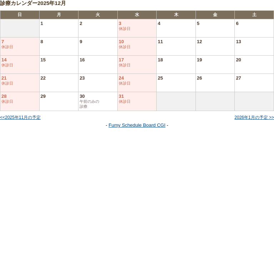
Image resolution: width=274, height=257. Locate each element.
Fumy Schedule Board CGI (136, 125)
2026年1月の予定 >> (254, 117)
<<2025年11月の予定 (20, 117)
